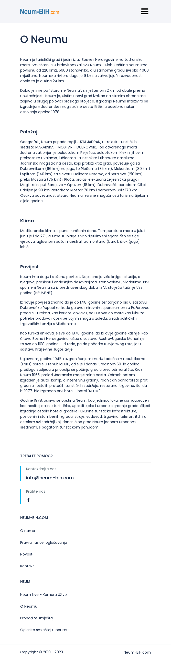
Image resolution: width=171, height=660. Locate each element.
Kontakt (27, 566)
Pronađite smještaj (37, 618)
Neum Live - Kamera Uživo (43, 594)
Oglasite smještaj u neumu (44, 629)
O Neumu (28, 606)
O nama (27, 530)
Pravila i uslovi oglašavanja (43, 542)
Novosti (26, 554)
